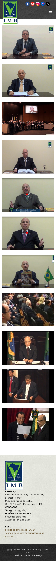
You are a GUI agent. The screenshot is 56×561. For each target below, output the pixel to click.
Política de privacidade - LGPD (20, 530)
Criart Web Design (34, 555)
